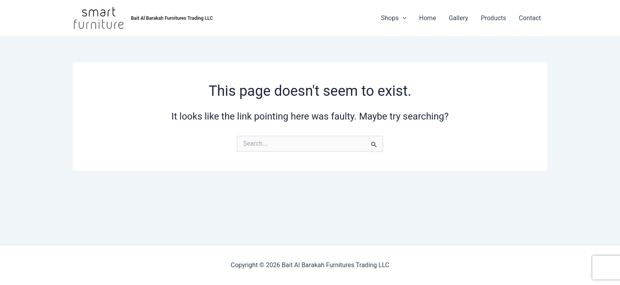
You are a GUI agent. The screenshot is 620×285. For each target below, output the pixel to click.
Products (493, 18)
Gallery (458, 18)
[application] (402, 18)
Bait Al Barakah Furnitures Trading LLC (172, 18)
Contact (530, 18)
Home (427, 18)
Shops (393, 18)
